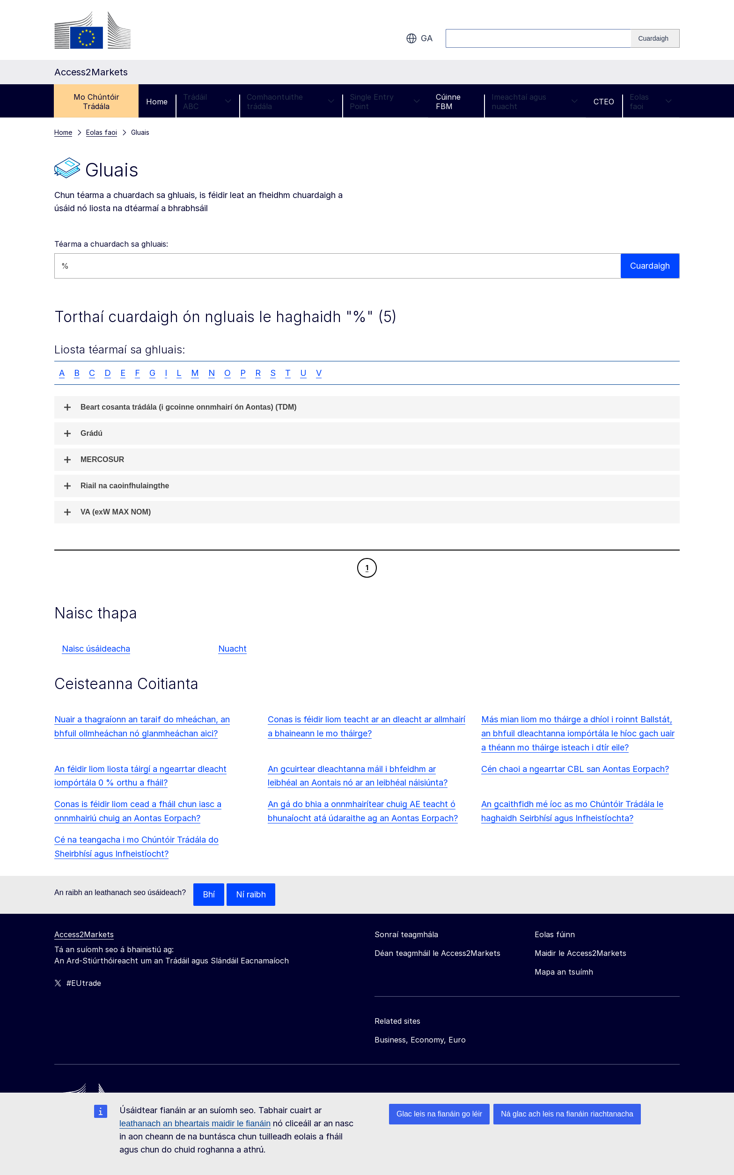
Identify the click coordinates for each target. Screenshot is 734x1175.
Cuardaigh (650, 266)
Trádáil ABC (207, 101)
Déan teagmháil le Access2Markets (437, 953)
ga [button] (419, 38)
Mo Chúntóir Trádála (96, 101)
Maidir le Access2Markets (580, 953)
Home (157, 101)
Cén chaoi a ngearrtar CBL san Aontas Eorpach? (575, 769)
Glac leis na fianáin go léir (439, 1114)
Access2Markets (84, 934)
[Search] (655, 38)
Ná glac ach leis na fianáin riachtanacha (567, 1114)
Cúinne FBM (448, 101)
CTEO (604, 101)
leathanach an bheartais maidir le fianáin (195, 1123)
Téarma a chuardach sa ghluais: (111, 244)
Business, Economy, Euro (420, 1039)
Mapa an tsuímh (564, 972)
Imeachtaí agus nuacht (535, 101)
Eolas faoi (651, 101)
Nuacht (232, 649)
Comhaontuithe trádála (290, 101)
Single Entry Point (385, 101)
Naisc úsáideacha (96, 649)
